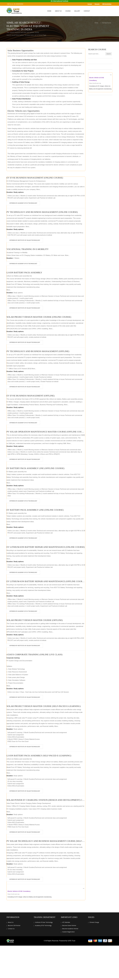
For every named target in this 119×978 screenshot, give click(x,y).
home (49, 11)
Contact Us (11, 960)
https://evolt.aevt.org (13, 924)
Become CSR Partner (14, 956)
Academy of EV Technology (43, 956)
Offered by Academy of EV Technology (23, 204)
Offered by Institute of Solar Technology (24, 242)
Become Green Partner (69, 956)
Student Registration (68, 964)
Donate (97, 4)
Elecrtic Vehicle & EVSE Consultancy (19, 921)
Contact (87, 11)
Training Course (106, 22)
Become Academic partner (70, 960)
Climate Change (94, 953)
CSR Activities (106, 4)
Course (67, 11)
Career (89, 4)
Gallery (77, 11)
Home (96, 22)
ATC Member (66, 953)
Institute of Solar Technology (44, 953)
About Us (58, 11)
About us (10, 953)
